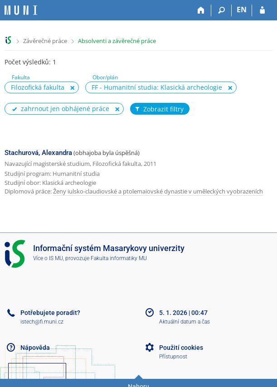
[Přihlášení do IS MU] (262, 10)
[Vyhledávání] (221, 10)
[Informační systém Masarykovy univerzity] (21, 10)
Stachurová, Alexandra (38, 153)
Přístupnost (173, 356)
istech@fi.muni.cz (41, 322)
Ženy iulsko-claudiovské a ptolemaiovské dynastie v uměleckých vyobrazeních (158, 191)
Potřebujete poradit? (50, 312)
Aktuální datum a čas (184, 322)
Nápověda (35, 347)
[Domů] (201, 10)
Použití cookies (181, 347)
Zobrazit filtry (159, 109)
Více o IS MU (48, 258)
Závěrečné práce (45, 41)
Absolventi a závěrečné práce (117, 41)
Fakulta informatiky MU (119, 258)
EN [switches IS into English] (242, 10)
